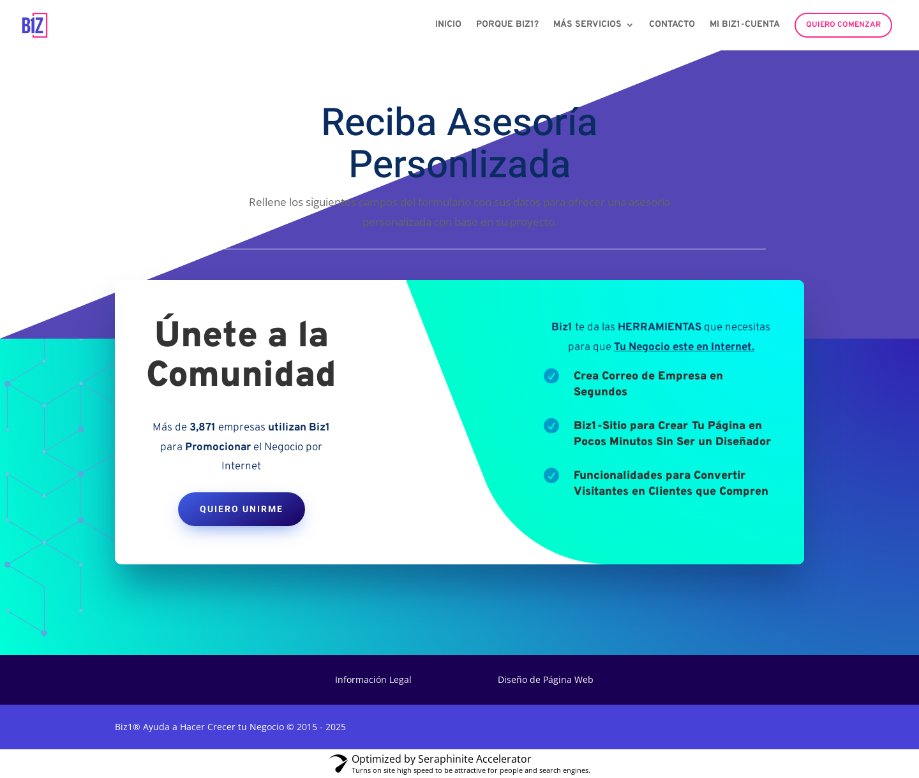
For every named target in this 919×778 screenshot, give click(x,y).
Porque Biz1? (507, 25)
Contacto (672, 25)
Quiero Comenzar (843, 25)
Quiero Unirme (241, 509)
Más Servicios (587, 25)
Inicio (448, 25)
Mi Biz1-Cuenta (745, 25)
